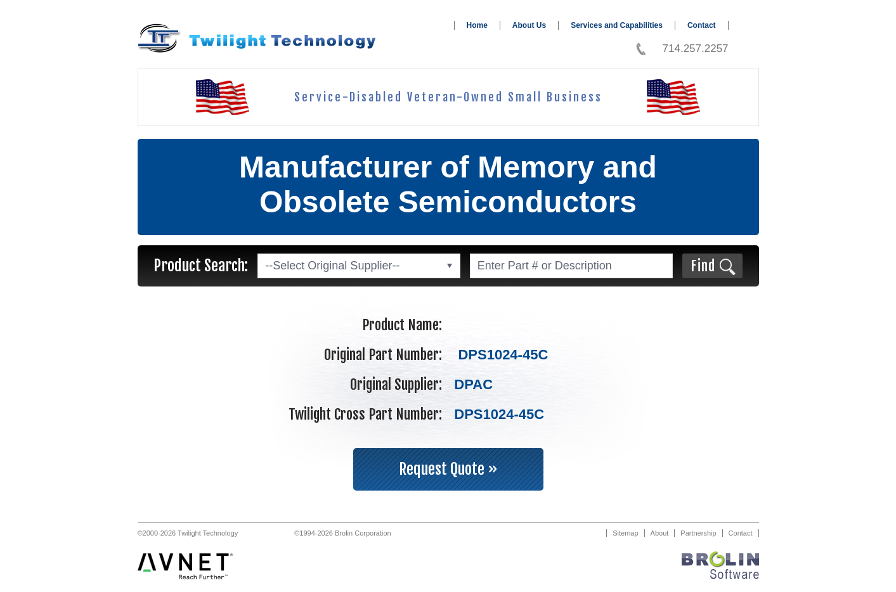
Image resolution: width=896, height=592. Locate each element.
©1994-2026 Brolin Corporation (342, 533)
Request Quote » (448, 469)
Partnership (698, 533)
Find (703, 265)
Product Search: (200, 265)
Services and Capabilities (617, 25)
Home (477, 25)
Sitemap (625, 533)
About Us (529, 25)
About (660, 533)
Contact (701, 25)
